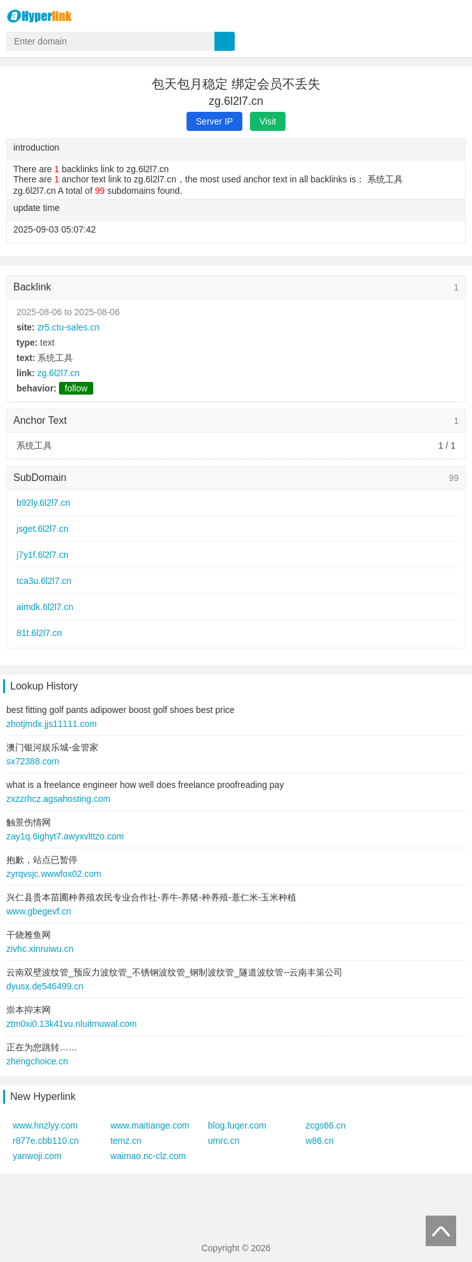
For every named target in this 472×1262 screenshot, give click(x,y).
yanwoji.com (37, 1156)
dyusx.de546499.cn (44, 986)
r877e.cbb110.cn (46, 1141)
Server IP (214, 121)
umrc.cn (224, 1141)
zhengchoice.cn (37, 1061)
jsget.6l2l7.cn (42, 529)
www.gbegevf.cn (38, 911)
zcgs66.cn (326, 1125)
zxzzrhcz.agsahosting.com (58, 799)
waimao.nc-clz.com (148, 1156)
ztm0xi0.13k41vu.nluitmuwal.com (71, 1024)
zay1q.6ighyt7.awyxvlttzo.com (65, 836)
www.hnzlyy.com (45, 1125)
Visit (267, 121)
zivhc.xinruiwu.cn (40, 949)
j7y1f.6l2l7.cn (42, 555)
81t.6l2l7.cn (39, 633)
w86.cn (320, 1141)
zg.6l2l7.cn (58, 373)
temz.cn (125, 1141)
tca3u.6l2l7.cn (43, 581)
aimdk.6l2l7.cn (45, 607)
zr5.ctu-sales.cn (68, 327)
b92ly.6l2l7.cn (43, 503)
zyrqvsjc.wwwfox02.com (53, 874)
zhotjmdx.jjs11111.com (51, 724)
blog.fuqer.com (237, 1125)
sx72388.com (32, 761)
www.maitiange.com (150, 1125)
